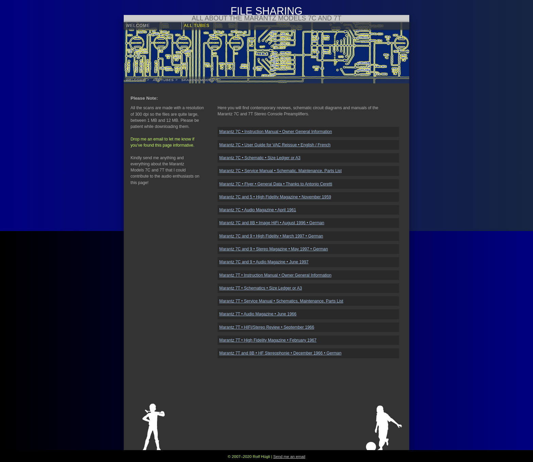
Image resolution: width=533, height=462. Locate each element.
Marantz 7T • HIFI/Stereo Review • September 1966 (266, 327)
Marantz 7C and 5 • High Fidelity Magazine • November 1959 (275, 197)
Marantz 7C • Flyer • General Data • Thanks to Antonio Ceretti (275, 184)
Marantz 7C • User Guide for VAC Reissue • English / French (274, 145)
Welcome (138, 25)
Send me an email (289, 456)
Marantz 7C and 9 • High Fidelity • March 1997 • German (271, 236)
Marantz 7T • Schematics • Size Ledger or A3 (260, 288)
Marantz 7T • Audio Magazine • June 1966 (257, 314)
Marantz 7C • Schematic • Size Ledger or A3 (259, 157)
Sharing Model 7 (199, 80)
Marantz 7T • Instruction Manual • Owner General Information (275, 275)
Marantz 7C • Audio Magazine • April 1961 (257, 210)
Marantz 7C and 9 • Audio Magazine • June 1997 (264, 262)
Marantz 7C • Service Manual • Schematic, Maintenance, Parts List (280, 170)
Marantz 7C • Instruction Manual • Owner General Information (275, 131)
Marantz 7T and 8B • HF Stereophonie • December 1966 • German (280, 353)
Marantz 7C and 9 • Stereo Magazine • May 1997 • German (273, 249)
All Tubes (196, 25)
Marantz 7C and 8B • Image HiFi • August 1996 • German (271, 222)
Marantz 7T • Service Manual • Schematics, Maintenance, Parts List (281, 301)
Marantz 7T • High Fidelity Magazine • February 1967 (267, 340)
